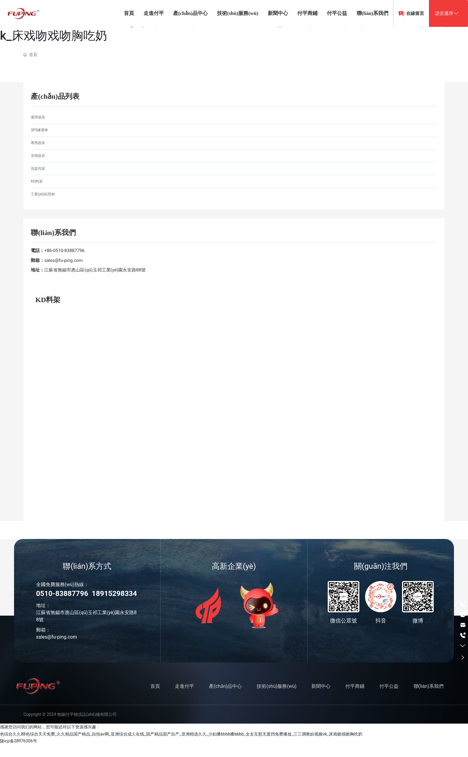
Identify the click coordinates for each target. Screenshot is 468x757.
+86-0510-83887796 (64, 263)
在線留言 (392, 40)
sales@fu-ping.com (63, 273)
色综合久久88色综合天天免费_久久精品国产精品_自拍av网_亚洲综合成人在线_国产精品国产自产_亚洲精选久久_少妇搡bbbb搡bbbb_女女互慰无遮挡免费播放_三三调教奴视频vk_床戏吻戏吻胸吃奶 (181, 746)
